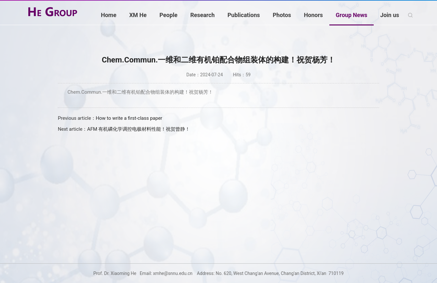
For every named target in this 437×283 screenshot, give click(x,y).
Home (108, 15)
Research (202, 15)
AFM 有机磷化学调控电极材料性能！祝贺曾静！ (138, 129)
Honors (313, 15)
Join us (389, 15)
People (168, 15)
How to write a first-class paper (129, 118)
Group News (351, 15)
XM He (138, 15)
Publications (243, 15)
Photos (282, 15)
